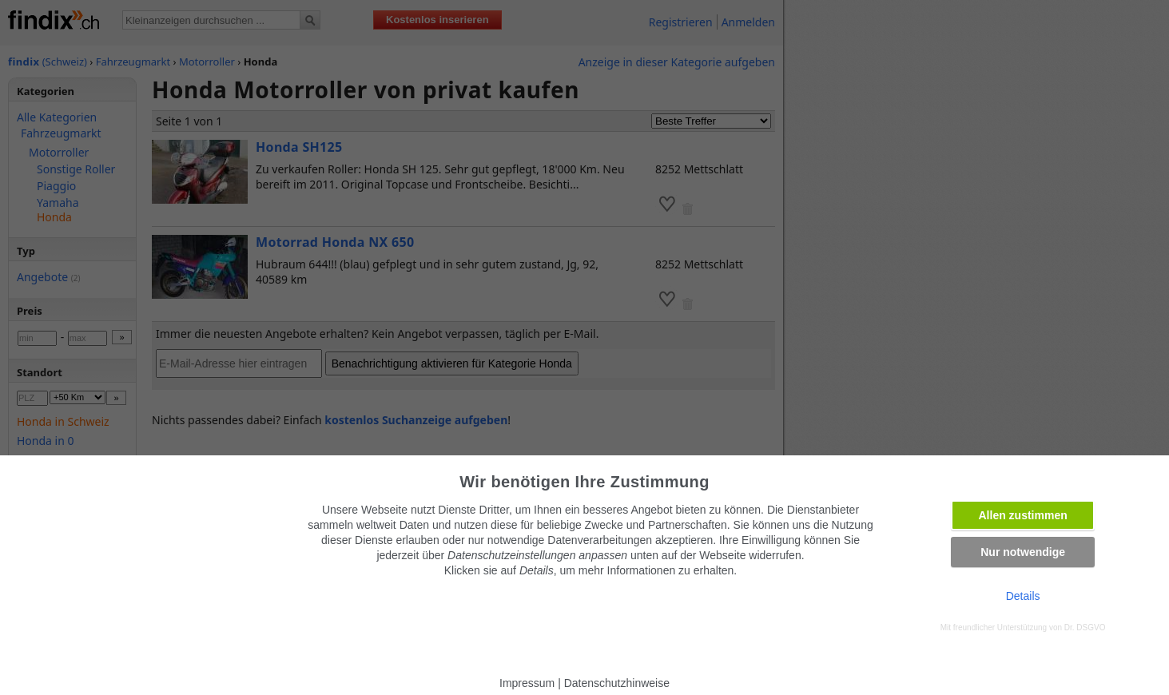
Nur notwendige (1022, 552)
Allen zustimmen (1023, 515)
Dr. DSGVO (1085, 627)
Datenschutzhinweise (617, 683)
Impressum (527, 683)
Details (1023, 596)
